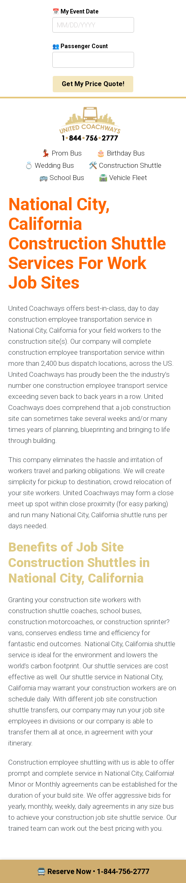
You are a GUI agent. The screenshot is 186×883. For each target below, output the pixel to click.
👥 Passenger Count (80, 46)
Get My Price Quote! (93, 84)
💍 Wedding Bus (49, 165)
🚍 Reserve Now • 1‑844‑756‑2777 (93, 871)
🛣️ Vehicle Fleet (123, 177)
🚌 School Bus (61, 177)
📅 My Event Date (75, 11)
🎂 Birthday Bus (120, 153)
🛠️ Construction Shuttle (125, 165)
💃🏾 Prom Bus (61, 153)
